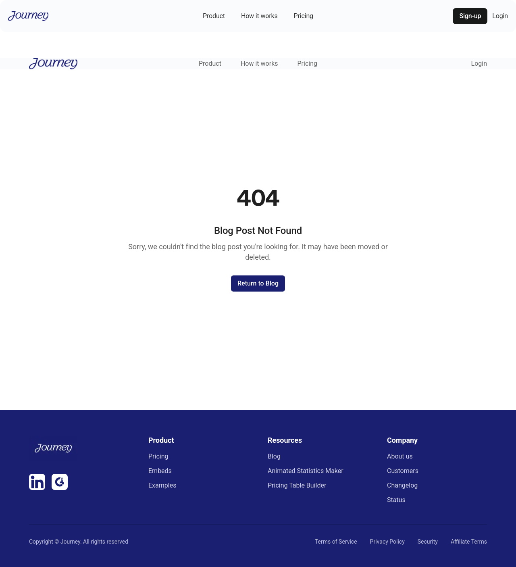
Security (428, 541)
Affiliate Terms (469, 541)
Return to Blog (258, 283)
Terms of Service (336, 541)
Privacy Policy (387, 541)
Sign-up (470, 16)
